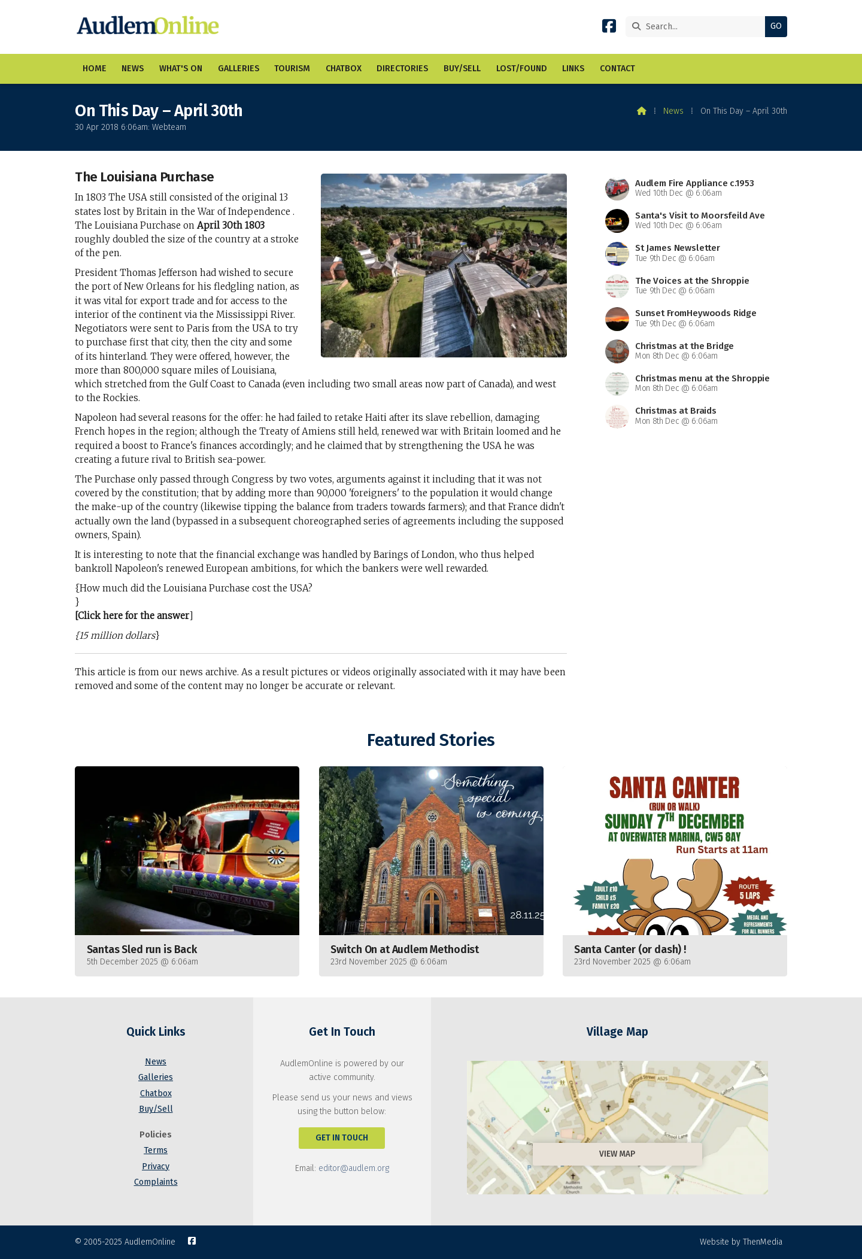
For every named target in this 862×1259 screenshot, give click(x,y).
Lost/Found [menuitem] (521, 68)
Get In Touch (341, 1138)
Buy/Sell (156, 1109)
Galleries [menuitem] (238, 68)
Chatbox (156, 1093)
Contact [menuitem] (617, 68)
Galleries (155, 1077)
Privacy (155, 1166)
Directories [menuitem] (402, 68)
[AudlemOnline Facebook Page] (609, 28)
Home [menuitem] (95, 68)
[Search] (698, 26)
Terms (156, 1150)
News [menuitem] (133, 68)
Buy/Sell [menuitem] (462, 68)
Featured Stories (430, 740)
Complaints (156, 1182)
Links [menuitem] (573, 68)
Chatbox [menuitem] (344, 68)
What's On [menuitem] (180, 68)
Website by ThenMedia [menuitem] (741, 1242)
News (673, 111)
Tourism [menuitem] (292, 68)
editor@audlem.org (353, 1168)
